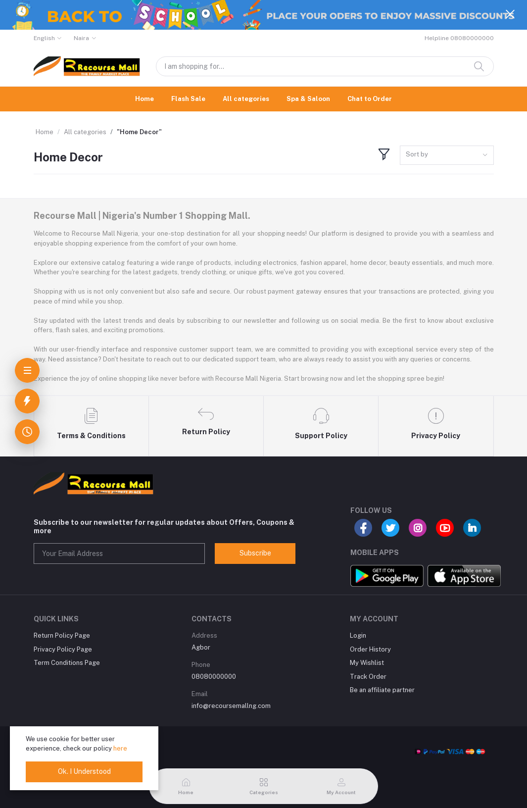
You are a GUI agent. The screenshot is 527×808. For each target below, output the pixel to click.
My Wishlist (367, 662)
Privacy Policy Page (63, 649)
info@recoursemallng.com (231, 705)
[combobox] (447, 155)
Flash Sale (188, 98)
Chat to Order (369, 98)
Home (144, 98)
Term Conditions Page (67, 662)
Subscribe (255, 553)
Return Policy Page (62, 635)
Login (358, 635)
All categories (246, 98)
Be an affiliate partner (382, 690)
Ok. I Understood (84, 771)
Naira (81, 38)
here (120, 748)
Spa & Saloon (308, 98)
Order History (370, 649)
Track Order (368, 676)
